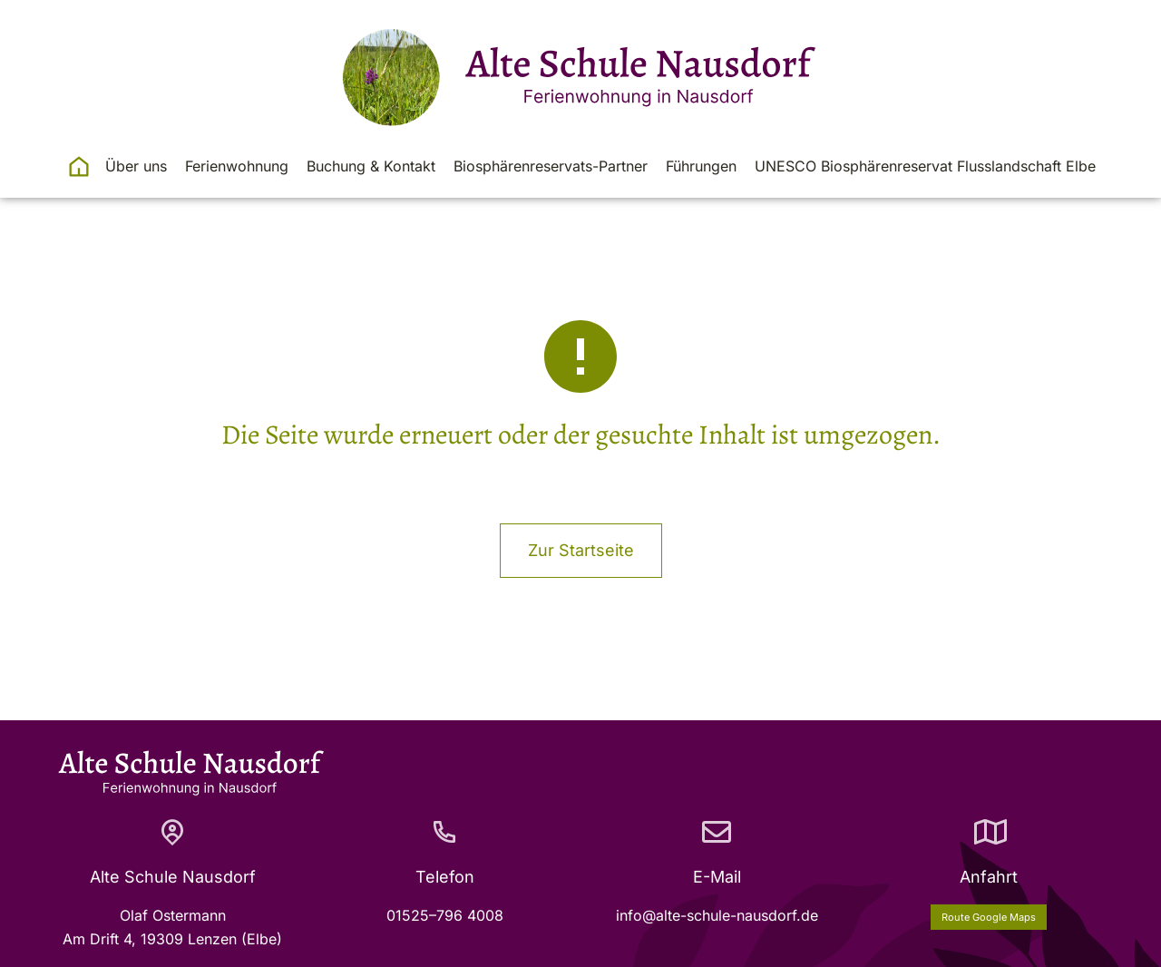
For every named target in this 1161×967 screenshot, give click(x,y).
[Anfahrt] (988, 831)
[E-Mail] (716, 831)
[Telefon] (444, 831)
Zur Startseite (581, 550)
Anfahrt (989, 876)
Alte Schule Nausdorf (173, 876)
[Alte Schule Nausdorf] (172, 831)
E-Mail (717, 876)
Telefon (444, 876)
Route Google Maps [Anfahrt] (988, 917)
